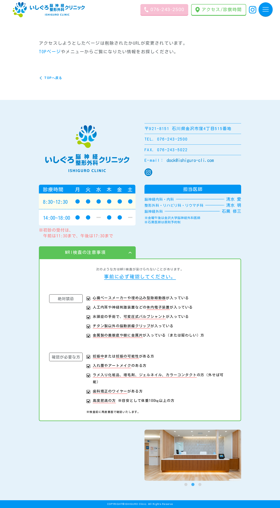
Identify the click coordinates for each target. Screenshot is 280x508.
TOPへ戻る (53, 78)
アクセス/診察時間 (218, 10)
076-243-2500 (164, 9)
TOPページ (50, 52)
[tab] (185, 484)
